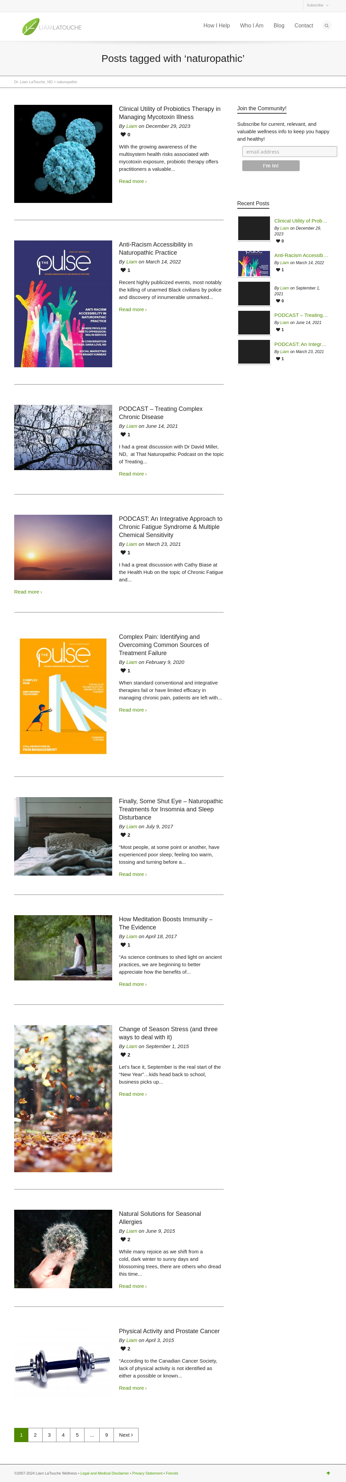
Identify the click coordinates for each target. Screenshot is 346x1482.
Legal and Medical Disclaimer (104, 1473)
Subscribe (315, 5)
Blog (279, 25)
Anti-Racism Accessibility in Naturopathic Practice (301, 255)
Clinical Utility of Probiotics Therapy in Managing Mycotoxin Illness (301, 221)
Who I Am (251, 25)
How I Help (216, 25)
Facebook (34, 6)
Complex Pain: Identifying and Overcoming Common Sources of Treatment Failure (164, 644)
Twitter (19, 6)
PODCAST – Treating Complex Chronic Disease (301, 315)
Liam (132, 126)
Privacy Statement (147, 1473)
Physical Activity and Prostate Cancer (169, 1331)
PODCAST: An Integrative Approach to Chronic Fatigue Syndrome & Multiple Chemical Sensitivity (170, 526)
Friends (172, 1473)
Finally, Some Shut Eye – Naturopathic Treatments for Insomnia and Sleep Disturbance (171, 809)
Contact (304, 25)
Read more (131, 181)
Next (126, 1435)
